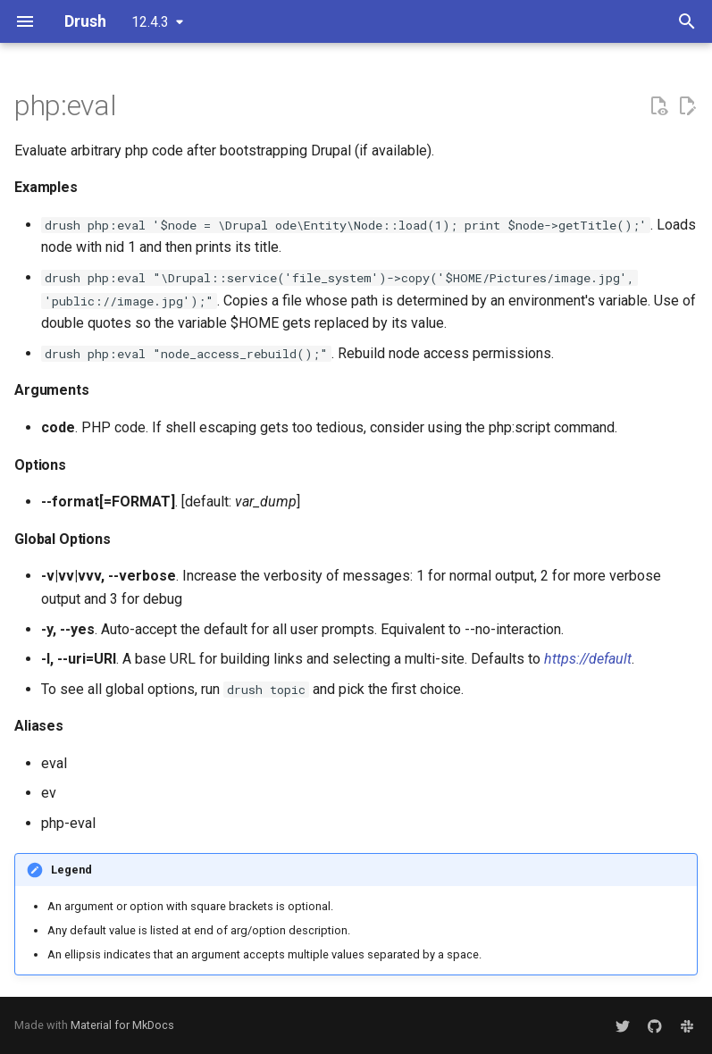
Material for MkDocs (122, 1025)
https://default (588, 658)
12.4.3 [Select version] (150, 21)
